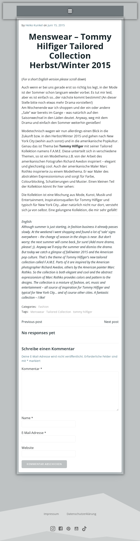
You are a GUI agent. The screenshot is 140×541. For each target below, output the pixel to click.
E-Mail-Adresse (34, 433)
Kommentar (32, 369)
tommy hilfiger (82, 312)
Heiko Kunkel (34, 25)
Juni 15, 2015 (56, 25)
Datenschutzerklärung (81, 514)
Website (28, 448)
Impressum (51, 514)
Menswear (37, 312)
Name (27, 418)
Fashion (43, 307)
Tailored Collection (58, 312)
